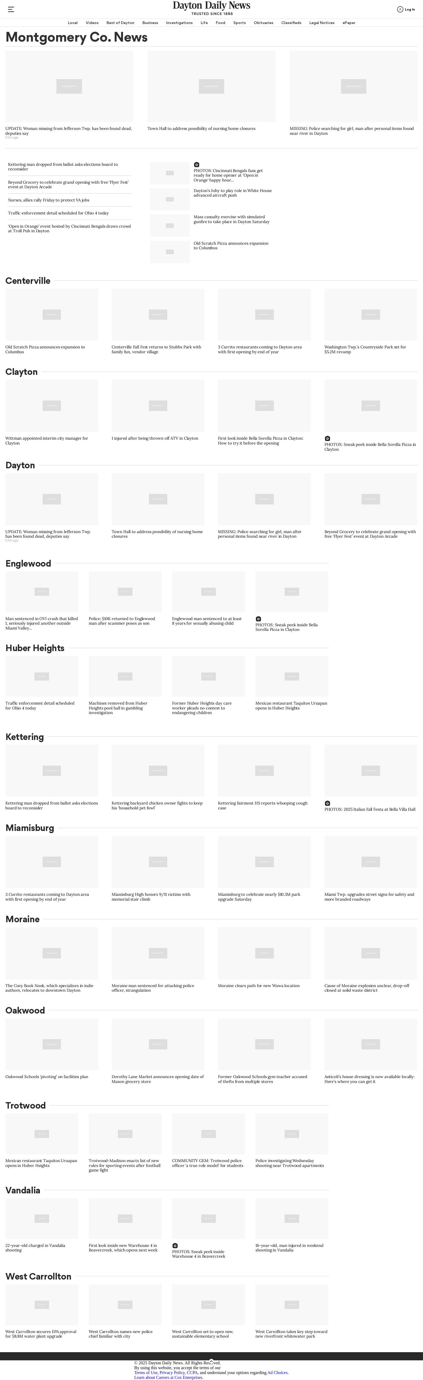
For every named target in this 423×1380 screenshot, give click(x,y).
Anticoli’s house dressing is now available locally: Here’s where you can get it (370, 1079)
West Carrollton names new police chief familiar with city (121, 1334)
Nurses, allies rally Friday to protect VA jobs (48, 200)
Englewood (28, 563)
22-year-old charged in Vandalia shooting (35, 1248)
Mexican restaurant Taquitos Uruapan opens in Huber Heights (291, 706)
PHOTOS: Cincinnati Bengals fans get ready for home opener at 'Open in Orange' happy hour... (228, 175)
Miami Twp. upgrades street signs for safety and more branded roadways (369, 897)
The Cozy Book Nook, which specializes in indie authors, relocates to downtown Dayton (49, 988)
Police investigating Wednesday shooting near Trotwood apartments (289, 1163)
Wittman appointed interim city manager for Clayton (46, 441)
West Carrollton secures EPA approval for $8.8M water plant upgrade (40, 1334)
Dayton (20, 465)
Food (220, 22)
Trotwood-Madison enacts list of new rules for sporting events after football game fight (124, 1165)
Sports (239, 22)
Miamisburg (29, 828)
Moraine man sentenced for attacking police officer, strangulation (153, 988)
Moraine (22, 919)
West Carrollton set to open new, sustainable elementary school (203, 1334)
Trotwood (25, 1105)
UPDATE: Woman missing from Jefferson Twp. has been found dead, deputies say (68, 131)
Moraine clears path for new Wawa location (258, 985)
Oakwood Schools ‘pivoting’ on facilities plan (46, 1076)
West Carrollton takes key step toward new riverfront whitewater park (291, 1334)
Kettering (24, 737)
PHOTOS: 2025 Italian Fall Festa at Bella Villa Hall (370, 809)
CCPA (192, 1372)
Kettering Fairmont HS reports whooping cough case (262, 805)
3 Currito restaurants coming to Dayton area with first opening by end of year (260, 349)
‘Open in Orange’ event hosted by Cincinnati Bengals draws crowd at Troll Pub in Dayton (69, 229)
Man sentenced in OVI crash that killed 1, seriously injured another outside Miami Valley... (41, 623)
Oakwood (25, 1010)
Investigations (179, 22)
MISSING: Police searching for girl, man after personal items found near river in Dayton (352, 131)
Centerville (27, 281)
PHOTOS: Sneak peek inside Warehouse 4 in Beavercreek (198, 1254)
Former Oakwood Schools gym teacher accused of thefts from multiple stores (262, 1079)
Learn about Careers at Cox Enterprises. (168, 1377)
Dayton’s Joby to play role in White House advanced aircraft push (233, 193)
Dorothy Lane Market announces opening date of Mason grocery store (158, 1079)
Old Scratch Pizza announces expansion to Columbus (231, 246)
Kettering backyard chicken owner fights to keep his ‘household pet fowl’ (157, 805)
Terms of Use (146, 1372)
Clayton (21, 372)
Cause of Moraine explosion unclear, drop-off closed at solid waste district (367, 988)
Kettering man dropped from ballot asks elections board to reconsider (63, 167)
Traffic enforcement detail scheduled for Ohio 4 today (58, 213)
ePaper (349, 22)
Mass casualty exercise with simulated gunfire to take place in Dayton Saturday (231, 219)
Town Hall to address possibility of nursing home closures (201, 128)
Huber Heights (34, 648)
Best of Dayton (120, 22)
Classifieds (291, 22)
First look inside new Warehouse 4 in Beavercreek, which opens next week (123, 1248)
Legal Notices (322, 22)
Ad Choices (277, 1372)
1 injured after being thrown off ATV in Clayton (155, 438)
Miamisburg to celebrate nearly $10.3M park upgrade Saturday (259, 897)
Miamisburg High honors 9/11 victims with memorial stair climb (151, 897)
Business (150, 22)
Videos (92, 22)
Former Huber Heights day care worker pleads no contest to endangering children (201, 708)
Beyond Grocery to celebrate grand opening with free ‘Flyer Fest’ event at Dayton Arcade (68, 185)
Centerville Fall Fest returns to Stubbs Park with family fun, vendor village (156, 349)
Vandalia (22, 1190)
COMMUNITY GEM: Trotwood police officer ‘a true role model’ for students (207, 1163)
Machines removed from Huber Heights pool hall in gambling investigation (118, 708)
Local (73, 22)
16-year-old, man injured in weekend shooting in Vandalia (289, 1248)
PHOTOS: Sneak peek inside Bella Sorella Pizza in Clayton (370, 447)
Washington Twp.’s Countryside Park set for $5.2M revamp (365, 349)
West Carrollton (38, 1276)
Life (204, 22)
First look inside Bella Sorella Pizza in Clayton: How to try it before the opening (260, 441)
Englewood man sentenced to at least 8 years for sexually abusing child (207, 621)
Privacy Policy (172, 1372)
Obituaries (263, 22)
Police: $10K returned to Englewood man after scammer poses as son (122, 621)
